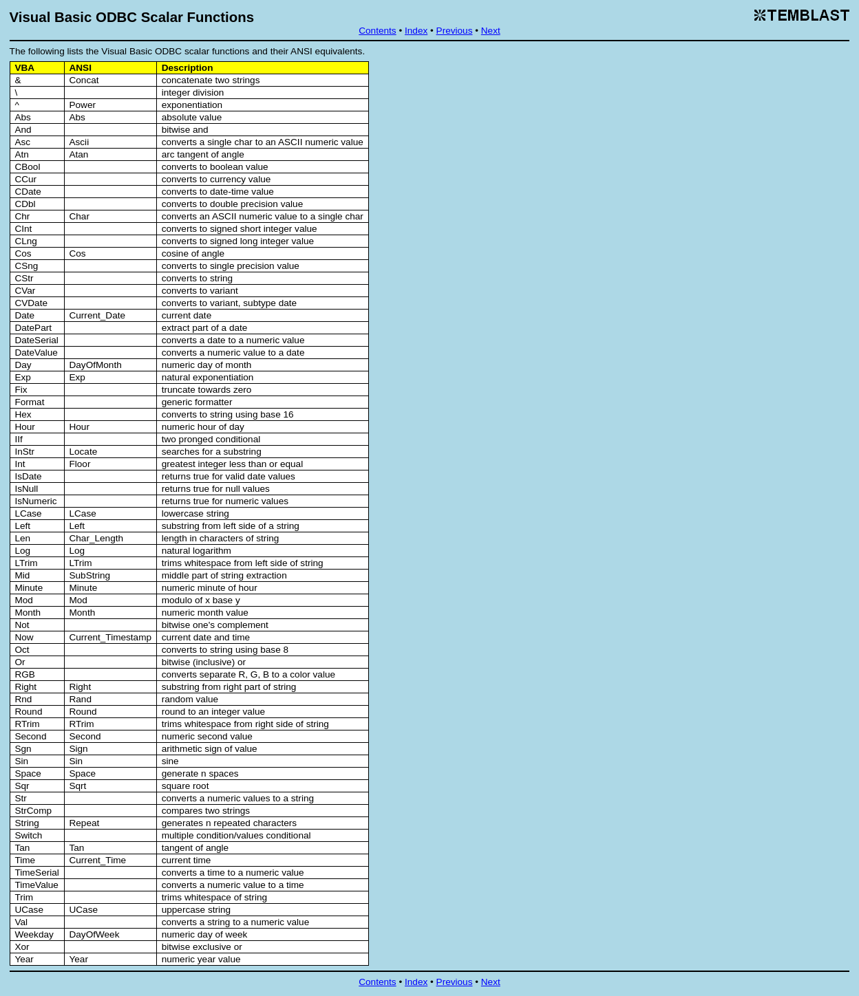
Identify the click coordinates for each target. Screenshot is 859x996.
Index (416, 30)
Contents (377, 30)
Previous (454, 30)
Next (490, 30)
